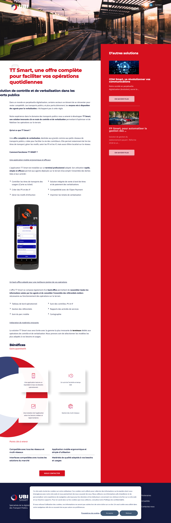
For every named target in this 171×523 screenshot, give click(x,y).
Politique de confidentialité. (114, 500)
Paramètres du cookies (90, 513)
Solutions (135, 9)
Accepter (109, 513)
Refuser (129, 513)
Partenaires (147, 9)
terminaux (77, 330)
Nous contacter (52, 473)
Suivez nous (143, 5)
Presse (159, 9)
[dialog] (85, 502)
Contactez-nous (147, 507)
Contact (158, 5)
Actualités (145, 501)
